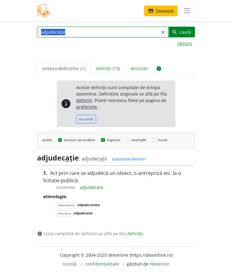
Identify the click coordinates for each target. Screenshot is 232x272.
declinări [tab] (139, 68)
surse (162, 139)
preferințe (86, 107)
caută (181, 32)
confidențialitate (102, 264)
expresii (113, 139)
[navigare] (187, 10)
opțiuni (185, 43)
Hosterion (160, 264)
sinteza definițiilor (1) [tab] (63, 68)
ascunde (86, 119)
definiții (84, 100)
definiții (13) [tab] (108, 68)
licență (70, 264)
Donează (161, 11)
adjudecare (91, 187)
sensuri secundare (79, 139)
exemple (139, 139)
